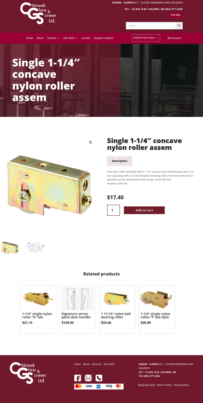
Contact (85, 38)
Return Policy (164, 385)
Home (29, 38)
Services (51, 38)
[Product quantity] (113, 210)
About (40, 38)
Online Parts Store (144, 37)
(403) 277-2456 (174, 9)
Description (119, 161)
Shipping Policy (146, 385)
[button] (91, 142)
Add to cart (144, 210)
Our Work (68, 38)
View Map (175, 14)
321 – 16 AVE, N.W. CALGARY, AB (157, 372)
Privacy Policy (181, 385)
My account (174, 38)
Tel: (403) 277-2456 (149, 375)
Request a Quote (103, 38)
